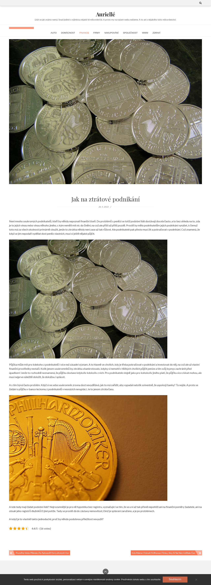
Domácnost (68, 33)
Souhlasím (175, 579)
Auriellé (105, 14)
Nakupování (112, 33)
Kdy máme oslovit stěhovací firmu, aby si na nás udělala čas (163, 552)
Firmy (96, 33)
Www (145, 33)
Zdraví (156, 33)
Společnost (130, 33)
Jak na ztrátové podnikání (105, 199)
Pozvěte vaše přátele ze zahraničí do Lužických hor (42, 552)
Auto (54, 33)
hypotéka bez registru (89, 506)
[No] (196, 579)
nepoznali (74, 221)
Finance (84, 33)
